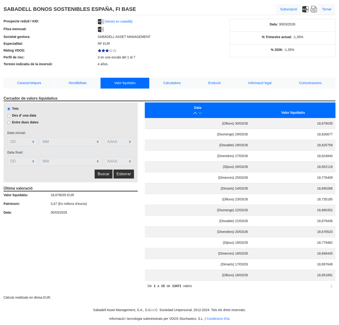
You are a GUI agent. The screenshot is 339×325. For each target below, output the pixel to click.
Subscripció (288, 9)
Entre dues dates (25, 122)
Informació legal (260, 83)
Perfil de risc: (14, 57)
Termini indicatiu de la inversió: (28, 64)
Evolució (214, 83)
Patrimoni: (12, 204)
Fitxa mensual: (15, 29)
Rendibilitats (78, 83)
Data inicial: (16, 133)
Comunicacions (310, 83)
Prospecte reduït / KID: (21, 21)
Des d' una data (24, 115)
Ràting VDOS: (14, 50)
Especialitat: (13, 43)
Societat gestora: (17, 37)
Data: (274, 24)
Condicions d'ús (218, 319)
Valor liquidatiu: (16, 195)
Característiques (29, 83)
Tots (15, 108)
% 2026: (277, 50)
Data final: (15, 152)
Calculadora (172, 83)
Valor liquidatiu (125, 83)
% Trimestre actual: (277, 37)
